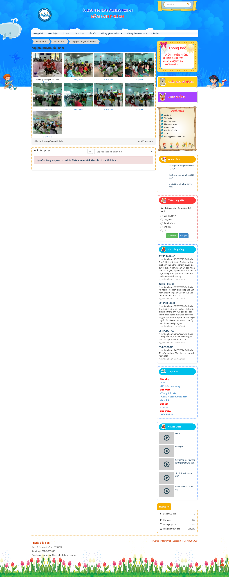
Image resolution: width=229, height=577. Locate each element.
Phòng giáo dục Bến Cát (174, 136)
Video (166, 133)
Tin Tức (66, 33)
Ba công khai (169, 121)
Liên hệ (155, 33)
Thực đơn (79, 33)
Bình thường (167, 223)
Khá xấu (165, 226)
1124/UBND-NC (167, 256)
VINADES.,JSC (191, 541)
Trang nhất (38, 33)
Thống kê (168, 118)
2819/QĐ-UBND (167, 303)
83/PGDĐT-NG (166, 347)
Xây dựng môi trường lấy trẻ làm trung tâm (185, 461)
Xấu (163, 230)
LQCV (177, 433)
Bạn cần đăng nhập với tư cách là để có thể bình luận (76, 160)
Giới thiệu (53, 33)
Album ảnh (169, 127)
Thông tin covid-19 (137, 34)
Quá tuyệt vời (168, 215)
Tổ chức (92, 33)
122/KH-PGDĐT (166, 283)
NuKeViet (166, 541)
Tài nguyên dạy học (111, 34)
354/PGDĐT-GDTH (168, 330)
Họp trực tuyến (170, 124)
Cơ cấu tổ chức (170, 130)
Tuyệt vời (166, 219)
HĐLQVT (179, 446)
